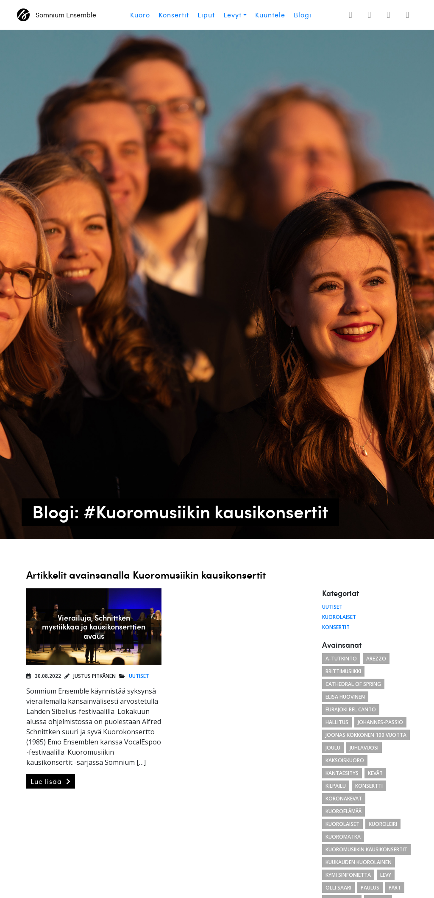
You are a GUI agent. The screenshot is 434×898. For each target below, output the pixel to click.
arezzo (376, 658)
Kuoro (140, 15)
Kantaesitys (342, 773)
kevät (375, 773)
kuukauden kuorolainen (359, 862)
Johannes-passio (380, 722)
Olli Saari (338, 887)
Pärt (395, 887)
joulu (333, 747)
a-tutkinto (341, 658)
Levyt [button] (232, 15)
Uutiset (139, 676)
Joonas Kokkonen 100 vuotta (366, 735)
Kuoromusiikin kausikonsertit (366, 849)
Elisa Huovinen (345, 696)
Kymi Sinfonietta (348, 874)
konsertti (369, 785)
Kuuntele (270, 15)
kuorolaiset (342, 824)
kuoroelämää (344, 811)
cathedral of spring (353, 684)
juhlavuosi (364, 747)
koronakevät (344, 798)
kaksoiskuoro (345, 760)
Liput (206, 15)
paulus (370, 887)
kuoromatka (343, 836)
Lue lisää (51, 781)
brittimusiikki (343, 671)
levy (385, 874)
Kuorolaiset (339, 617)
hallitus (337, 722)
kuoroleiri (383, 824)
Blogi (303, 15)
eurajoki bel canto (351, 709)
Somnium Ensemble (56, 14)
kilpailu (336, 785)
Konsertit (174, 15)
